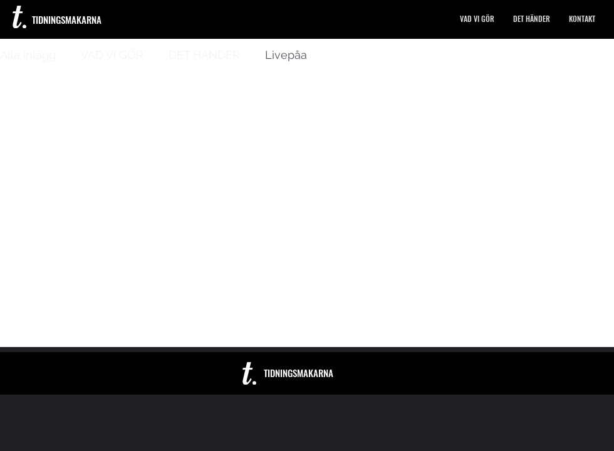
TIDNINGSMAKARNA (66, 19)
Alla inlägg (28, 54)
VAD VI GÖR (112, 54)
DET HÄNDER (204, 54)
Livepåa (286, 54)
